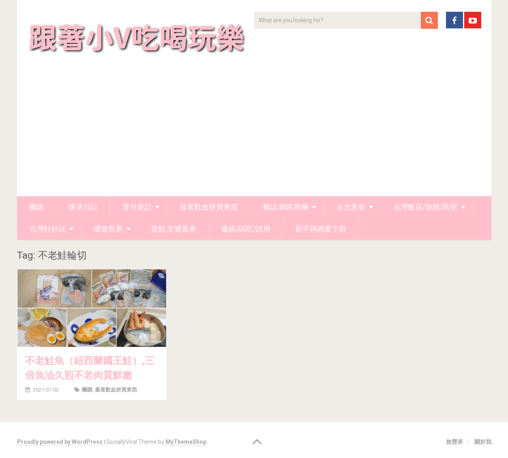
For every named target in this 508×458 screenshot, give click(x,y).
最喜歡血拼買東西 (209, 207)
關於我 (482, 442)
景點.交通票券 (173, 229)
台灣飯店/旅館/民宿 (425, 207)
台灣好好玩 (47, 229)
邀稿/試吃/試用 (245, 229)
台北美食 (350, 207)
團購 (36, 207)
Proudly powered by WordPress (60, 442)
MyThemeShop (185, 442)
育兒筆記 (137, 207)
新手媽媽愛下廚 (320, 229)
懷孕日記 (83, 207)
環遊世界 (108, 229)
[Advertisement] (254, 135)
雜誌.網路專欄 (285, 207)
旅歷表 (454, 442)
